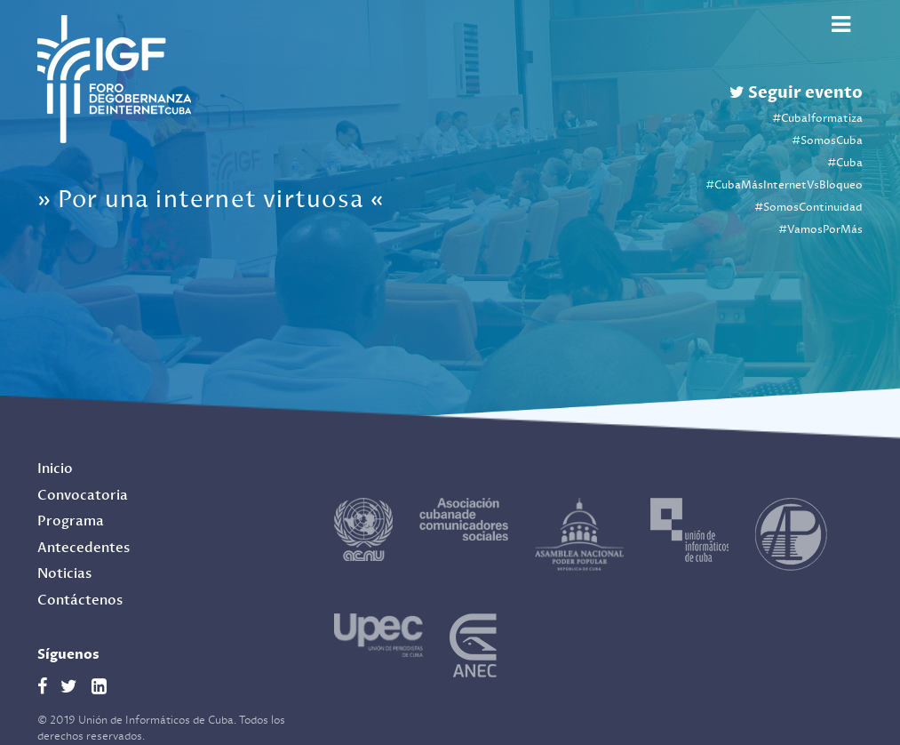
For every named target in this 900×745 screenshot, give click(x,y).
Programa (70, 521)
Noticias (64, 573)
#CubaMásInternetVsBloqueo (784, 185)
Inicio (55, 469)
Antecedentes (83, 548)
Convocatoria (82, 495)
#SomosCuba (827, 141)
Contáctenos (80, 600)
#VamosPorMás (820, 229)
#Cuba (845, 163)
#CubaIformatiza (817, 118)
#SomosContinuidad (808, 207)
